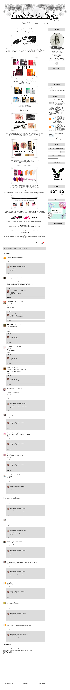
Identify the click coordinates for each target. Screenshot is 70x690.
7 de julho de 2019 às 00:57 (17, 541)
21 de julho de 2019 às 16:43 (21, 357)
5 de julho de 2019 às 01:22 (18, 257)
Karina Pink (9, 346)
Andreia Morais (9, 414)
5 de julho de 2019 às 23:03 (17, 414)
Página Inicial (26, 23)
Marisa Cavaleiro (10, 301)
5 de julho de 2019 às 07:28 (17, 277)
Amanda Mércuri (10, 388)
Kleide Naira (9, 624)
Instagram (8, 284)
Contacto (36, 23)
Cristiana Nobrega (10, 257)
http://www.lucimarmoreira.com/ (12, 563)
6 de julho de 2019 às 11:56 (17, 475)
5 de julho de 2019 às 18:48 (13, 367)
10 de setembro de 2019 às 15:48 (17, 624)
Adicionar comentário (7, 644)
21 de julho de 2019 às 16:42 (21, 266)
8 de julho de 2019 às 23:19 (18, 602)
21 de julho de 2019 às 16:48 (21, 613)
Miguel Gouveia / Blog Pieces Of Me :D (26, 284)
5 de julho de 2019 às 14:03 (17, 324)
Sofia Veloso (12, 266)
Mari (7, 582)
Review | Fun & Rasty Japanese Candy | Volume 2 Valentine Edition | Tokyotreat (60, 125)
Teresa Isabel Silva (10, 497)
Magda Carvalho (9, 541)
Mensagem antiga (42, 683)
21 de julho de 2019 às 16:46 (21, 508)
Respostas (9, 264)
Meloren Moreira (10, 324)
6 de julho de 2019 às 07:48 (20, 433)
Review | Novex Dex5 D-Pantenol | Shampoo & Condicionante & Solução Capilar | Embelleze (59, 135)
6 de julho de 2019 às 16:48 (18, 497)
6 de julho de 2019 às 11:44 (13, 454)
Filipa (7, 454)
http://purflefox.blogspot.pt (11, 457)
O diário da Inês (9, 371)
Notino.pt (27, 232)
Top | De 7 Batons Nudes (59, 99)
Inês (7, 367)
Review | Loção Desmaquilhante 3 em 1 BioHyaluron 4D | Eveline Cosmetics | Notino (59, 108)
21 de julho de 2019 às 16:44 (21, 403)
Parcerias (45, 23)
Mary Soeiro (9, 519)
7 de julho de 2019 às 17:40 (20, 561)
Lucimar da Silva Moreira (11, 561)
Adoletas (8, 329)
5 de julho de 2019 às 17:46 (16, 346)
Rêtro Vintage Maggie (10, 544)
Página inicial (25, 683)
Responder (8, 261)
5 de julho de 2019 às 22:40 (18, 388)
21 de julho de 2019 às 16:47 (21, 571)
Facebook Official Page (15, 284)
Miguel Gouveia (9, 277)
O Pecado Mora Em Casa (11, 433)
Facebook (14, 371)
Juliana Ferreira (9, 602)
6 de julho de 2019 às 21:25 (16, 519)
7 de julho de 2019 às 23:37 (13, 582)
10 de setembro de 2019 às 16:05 (22, 634)
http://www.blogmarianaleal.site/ (12, 584)
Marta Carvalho (9, 475)
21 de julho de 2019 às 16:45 (21, 443)
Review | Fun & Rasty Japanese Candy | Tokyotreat (60, 117)
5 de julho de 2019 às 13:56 (18, 301)
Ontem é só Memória (10, 502)
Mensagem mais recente (8, 683)
